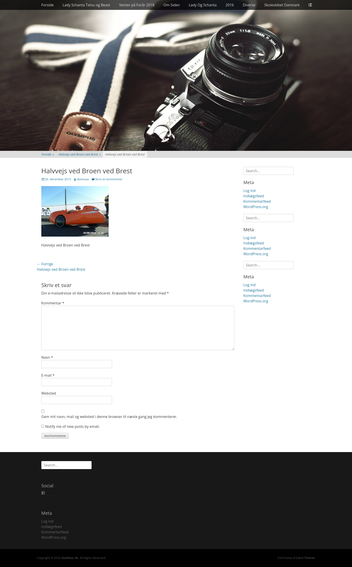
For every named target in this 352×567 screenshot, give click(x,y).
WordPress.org (255, 206)
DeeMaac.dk (69, 558)
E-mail (48, 375)
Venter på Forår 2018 (136, 4)
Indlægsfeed (253, 195)
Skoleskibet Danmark (282, 4)
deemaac (83, 179)
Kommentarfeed (257, 201)
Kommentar (52, 303)
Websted (48, 393)
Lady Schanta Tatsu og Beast (86, 4)
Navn (47, 357)
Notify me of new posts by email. (72, 426)
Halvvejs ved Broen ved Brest (79, 154)
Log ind (249, 190)
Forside (47, 4)
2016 (230, 4)
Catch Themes (305, 558)
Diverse (249, 4)
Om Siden (171, 4)
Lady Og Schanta (203, 4)
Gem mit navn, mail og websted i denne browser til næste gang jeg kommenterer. (109, 416)
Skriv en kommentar (108, 179)
